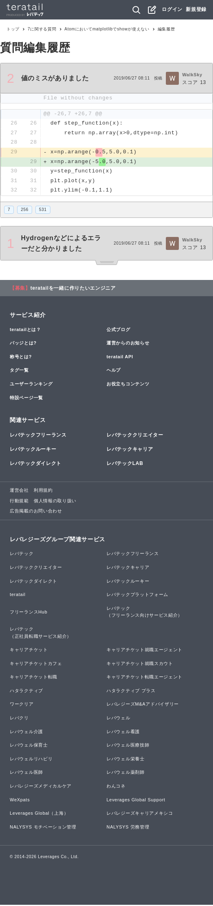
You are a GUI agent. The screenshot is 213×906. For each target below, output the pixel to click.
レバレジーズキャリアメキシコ (139, 813)
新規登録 (196, 9)
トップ (13, 29)
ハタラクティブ (26, 691)
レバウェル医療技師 (127, 745)
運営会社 (19, 491)
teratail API (119, 357)
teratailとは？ (25, 330)
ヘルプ (113, 371)
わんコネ (116, 786)
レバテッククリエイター (134, 436)
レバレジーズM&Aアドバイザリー (142, 705)
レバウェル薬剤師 (125, 773)
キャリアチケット (29, 650)
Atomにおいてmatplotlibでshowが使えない (107, 29)
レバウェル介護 (26, 732)
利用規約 (43, 491)
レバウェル (118, 718)
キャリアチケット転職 (33, 677)
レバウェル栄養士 (125, 759)
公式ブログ (118, 330)
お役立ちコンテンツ (127, 384)
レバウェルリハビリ (31, 759)
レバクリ (19, 718)
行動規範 (19, 501)
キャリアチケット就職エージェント (144, 650)
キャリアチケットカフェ (36, 664)
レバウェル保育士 (29, 745)
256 (24, 210)
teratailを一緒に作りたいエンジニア (73, 289)
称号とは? (21, 357)
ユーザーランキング (31, 384)
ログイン (172, 9)
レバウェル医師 (26, 773)
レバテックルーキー (33, 450)
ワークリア (22, 705)
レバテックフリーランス (38, 436)
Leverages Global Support (135, 800)
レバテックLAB (124, 464)
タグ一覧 (19, 371)
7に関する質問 (42, 29)
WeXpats (20, 800)
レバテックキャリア (129, 450)
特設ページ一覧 (26, 398)
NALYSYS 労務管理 (127, 827)
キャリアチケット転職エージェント (144, 677)
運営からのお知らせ (127, 343)
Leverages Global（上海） (39, 813)
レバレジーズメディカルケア (41, 786)
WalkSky (192, 74)
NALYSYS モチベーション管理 (43, 827)
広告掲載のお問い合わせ (36, 512)
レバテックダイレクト (35, 464)
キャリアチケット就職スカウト (139, 664)
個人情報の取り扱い (55, 501)
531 (43, 210)
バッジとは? (23, 343)
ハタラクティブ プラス (131, 691)
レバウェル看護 (123, 732)
